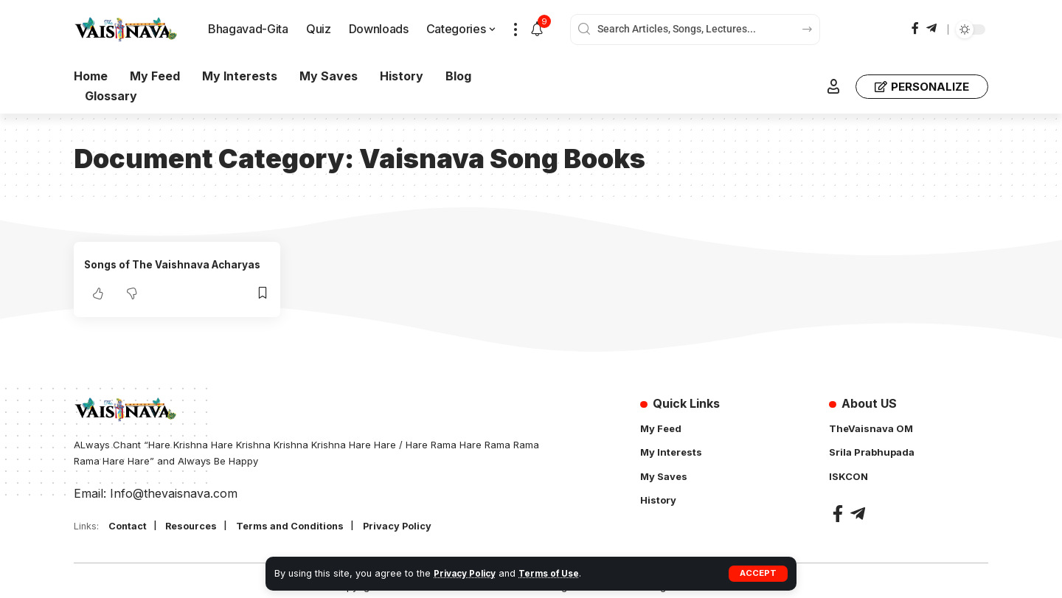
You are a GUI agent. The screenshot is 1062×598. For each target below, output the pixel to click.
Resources (199, 527)
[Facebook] (915, 28)
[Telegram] (931, 28)
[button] (758, 574)
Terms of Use (557, 573)
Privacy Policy (468, 573)
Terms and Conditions (306, 527)
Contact (130, 527)
